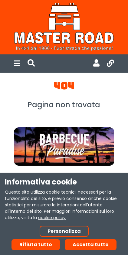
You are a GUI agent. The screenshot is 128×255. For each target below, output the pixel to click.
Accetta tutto (91, 244)
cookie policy (52, 218)
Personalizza (64, 231)
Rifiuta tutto (35, 244)
